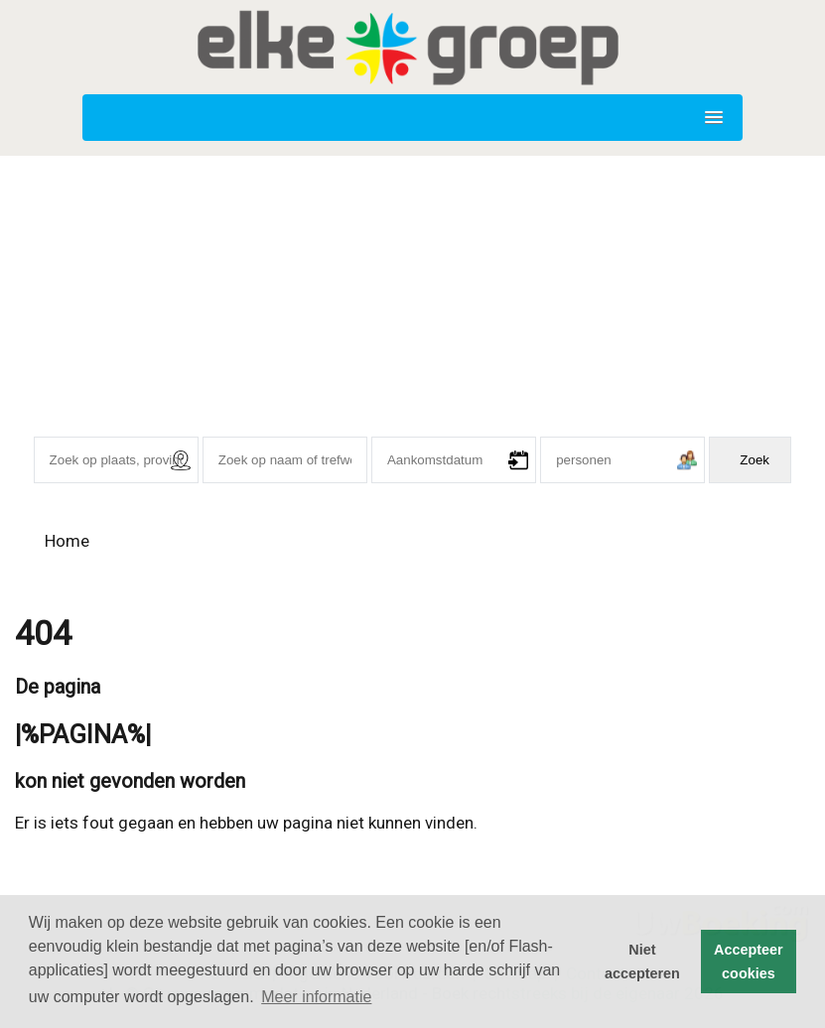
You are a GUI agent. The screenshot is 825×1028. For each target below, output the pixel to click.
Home (67, 541)
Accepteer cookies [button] (748, 961)
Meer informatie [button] (316, 996)
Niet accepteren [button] (642, 961)
